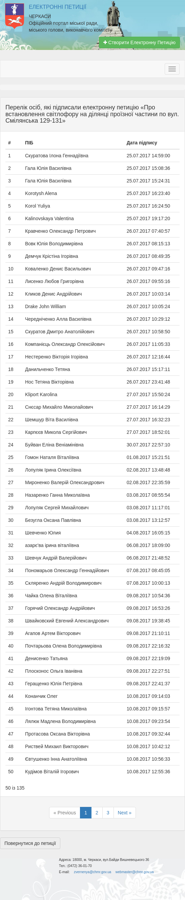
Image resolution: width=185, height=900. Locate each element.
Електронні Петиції (57, 7)
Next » (124, 812)
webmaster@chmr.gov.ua (135, 872)
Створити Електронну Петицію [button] (139, 42)
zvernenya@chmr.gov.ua (92, 872)
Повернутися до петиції (30, 843)
